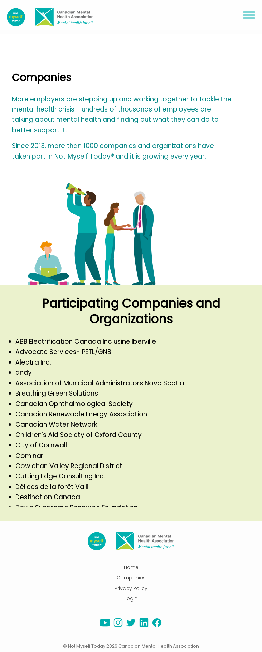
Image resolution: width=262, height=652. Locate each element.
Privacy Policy (131, 588)
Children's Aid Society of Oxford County (78, 435)
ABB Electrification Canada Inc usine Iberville (85, 341)
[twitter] (131, 626)
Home (131, 567)
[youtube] (105, 626)
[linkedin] (144, 626)
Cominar (29, 455)
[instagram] (118, 626)
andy (23, 372)
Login (131, 598)
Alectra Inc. (33, 362)
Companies (131, 577)
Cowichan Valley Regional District (68, 466)
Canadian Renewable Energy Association (81, 414)
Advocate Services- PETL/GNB (63, 351)
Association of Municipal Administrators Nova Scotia (99, 383)
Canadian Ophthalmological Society (74, 404)
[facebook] (157, 626)
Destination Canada (47, 497)
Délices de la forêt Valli (51, 486)
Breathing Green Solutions (56, 393)
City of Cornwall (41, 445)
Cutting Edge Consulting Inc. (60, 476)
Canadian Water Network (56, 424)
